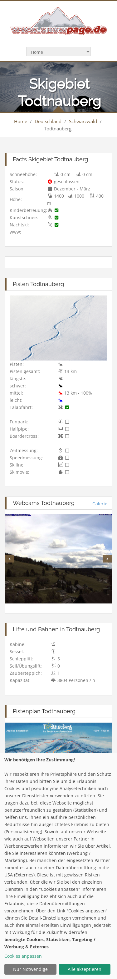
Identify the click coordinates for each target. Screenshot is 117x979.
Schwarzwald (83, 121)
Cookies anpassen (23, 956)
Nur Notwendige (30, 969)
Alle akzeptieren (84, 969)
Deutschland (48, 121)
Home (20, 121)
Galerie (99, 504)
